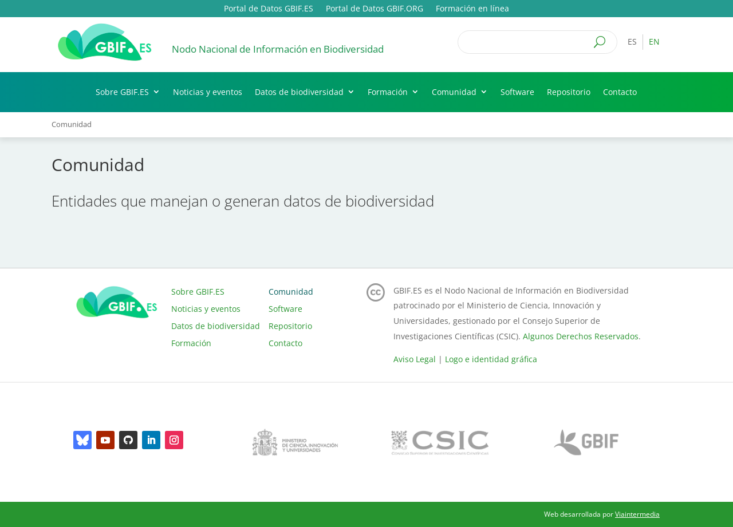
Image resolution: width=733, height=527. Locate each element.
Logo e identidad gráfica (491, 359)
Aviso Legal (414, 359)
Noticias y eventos (207, 91)
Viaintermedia (637, 514)
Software (517, 91)
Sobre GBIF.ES (122, 91)
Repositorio (568, 91)
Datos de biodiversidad (299, 91)
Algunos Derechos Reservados (581, 336)
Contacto (620, 91)
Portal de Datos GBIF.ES (268, 9)
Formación (388, 91)
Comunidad (454, 91)
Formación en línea (472, 9)
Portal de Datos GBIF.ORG (374, 9)
